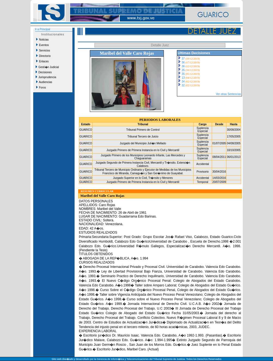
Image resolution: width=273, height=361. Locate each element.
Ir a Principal (42, 29)
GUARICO (85, 129)
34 (183, 81)
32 (183, 85)
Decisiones (44, 72)
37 (183, 58)
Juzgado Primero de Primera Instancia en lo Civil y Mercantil (142, 150)
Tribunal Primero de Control (142, 129)
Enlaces (42, 61)
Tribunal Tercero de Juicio (142, 136)
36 (183, 62)
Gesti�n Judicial (47, 67)
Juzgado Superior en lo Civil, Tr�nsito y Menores (143, 177)
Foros (41, 87)
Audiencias (44, 82)
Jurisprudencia (46, 77)
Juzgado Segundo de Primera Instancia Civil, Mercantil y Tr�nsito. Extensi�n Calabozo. (143, 164)
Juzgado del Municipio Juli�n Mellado (143, 143)
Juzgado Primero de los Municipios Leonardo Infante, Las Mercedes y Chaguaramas (143, 157)
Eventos (42, 45)
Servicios (43, 50)
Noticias (42, 39)
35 (183, 70)
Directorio (43, 55)
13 (183, 77)
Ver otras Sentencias (228, 94)
